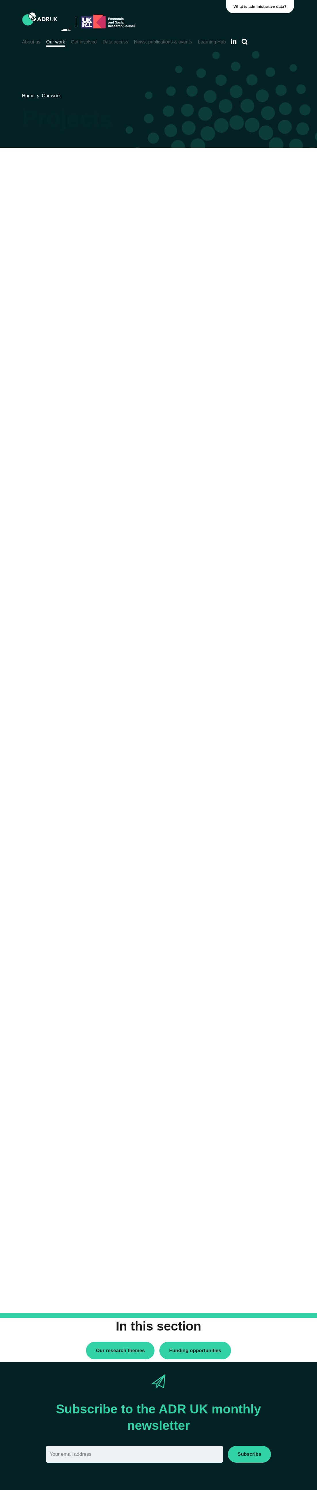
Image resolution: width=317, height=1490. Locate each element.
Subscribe (249, 1454)
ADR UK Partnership (245, 327)
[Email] (134, 1454)
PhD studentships (242, 198)
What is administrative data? (261, 6)
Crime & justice (239, 480)
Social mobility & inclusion (250, 526)
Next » (197, 184)
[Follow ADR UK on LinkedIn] (233, 41)
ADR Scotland (238, 317)
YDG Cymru (237, 364)
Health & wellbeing (243, 506)
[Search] (244, 42)
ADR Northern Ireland (246, 307)
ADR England (238, 298)
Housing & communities (247, 516)
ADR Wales (236, 337)
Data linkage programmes (249, 188)
